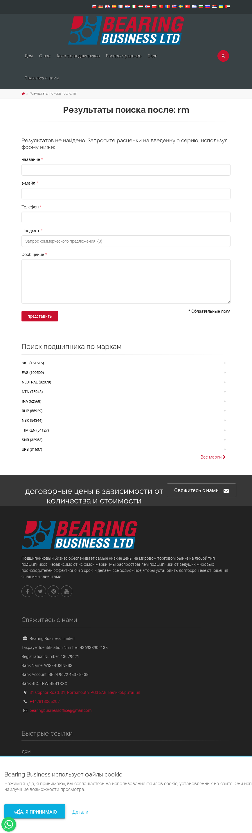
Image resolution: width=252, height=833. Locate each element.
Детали (80, 812)
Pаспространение (123, 56)
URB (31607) (32, 449)
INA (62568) (32, 401)
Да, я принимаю (35, 812)
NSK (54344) (32, 420)
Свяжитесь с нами (201, 490)
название (30, 159)
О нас (45, 56)
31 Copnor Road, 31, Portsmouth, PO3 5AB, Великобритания (85, 692)
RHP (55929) (32, 411)
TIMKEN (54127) (35, 430)
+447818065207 (45, 701)
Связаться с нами (42, 78)
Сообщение (32, 254)
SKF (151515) (33, 363)
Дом (29, 56)
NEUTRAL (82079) (36, 382)
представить (40, 316)
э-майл (28, 183)
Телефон (30, 207)
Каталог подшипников (78, 56)
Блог (152, 56)
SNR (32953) (32, 440)
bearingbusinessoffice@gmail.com (60, 710)
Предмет (30, 230)
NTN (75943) (32, 392)
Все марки (213, 457)
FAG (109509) (33, 372)
